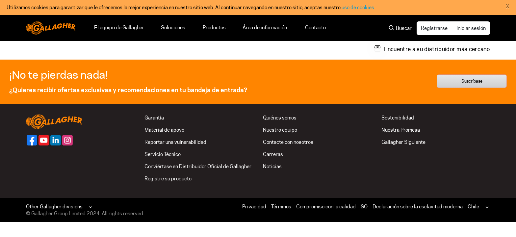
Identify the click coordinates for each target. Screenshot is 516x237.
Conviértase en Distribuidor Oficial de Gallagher (197, 166)
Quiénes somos (280, 117)
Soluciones (173, 27)
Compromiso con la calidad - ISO (332, 206)
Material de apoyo (164, 129)
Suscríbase (471, 81)
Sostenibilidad (397, 117)
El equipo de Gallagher (119, 27)
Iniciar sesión (471, 28)
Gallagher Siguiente (403, 142)
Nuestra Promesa (400, 129)
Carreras (273, 154)
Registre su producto (168, 178)
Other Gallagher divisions (54, 206)
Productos (214, 27)
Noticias (272, 166)
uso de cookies (358, 7)
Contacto (315, 27)
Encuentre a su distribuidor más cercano (437, 49)
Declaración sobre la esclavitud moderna (418, 206)
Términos (281, 206)
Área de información (265, 27)
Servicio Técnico (162, 154)
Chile (473, 206)
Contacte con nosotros (288, 142)
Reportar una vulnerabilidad (175, 142)
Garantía (154, 117)
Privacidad (254, 206)
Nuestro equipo (280, 129)
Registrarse (434, 28)
